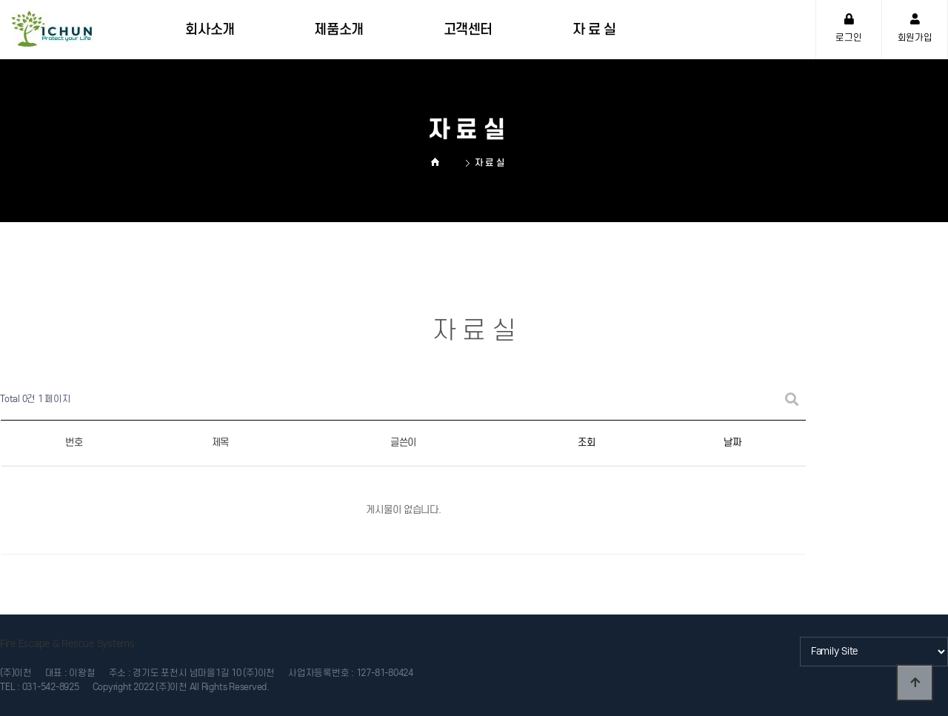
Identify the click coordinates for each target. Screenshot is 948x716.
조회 (586, 442)
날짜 (732, 442)
